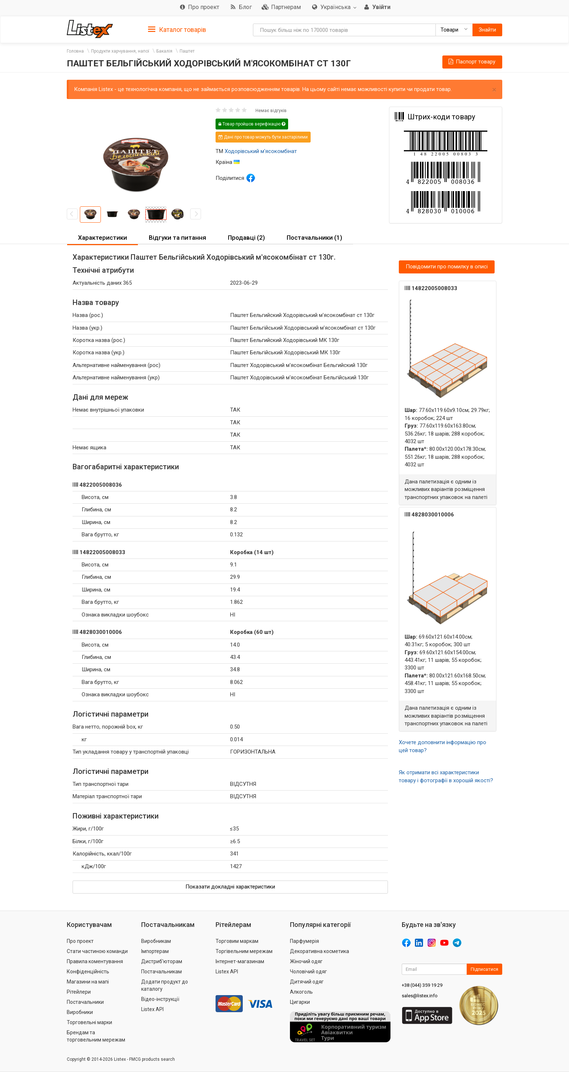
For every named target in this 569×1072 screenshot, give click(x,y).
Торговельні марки (89, 1022)
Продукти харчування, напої (120, 51)
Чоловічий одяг (308, 971)
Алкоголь (301, 992)
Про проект (80, 941)
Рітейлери (79, 992)
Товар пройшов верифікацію (251, 124)
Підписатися (484, 969)
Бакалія (164, 51)
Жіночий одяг (306, 961)
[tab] (177, 29)
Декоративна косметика (319, 951)
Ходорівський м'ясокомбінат (261, 151)
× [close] (494, 90)
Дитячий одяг (307, 982)
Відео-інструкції (160, 999)
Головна (75, 51)
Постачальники (85, 1002)
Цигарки (300, 1002)
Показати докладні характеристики (230, 886)
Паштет (187, 51)
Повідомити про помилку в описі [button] (447, 266)
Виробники (80, 1012)
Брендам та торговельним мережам (96, 1036)
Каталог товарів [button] (177, 29)
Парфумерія (304, 941)
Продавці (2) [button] (246, 237)
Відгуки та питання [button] (177, 237)
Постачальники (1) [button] (314, 237)
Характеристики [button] (102, 237)
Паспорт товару (471, 61)
